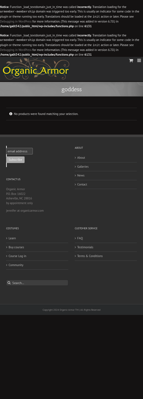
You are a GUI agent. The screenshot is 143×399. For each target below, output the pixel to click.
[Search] (9, 282)
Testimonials (85, 246)
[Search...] (37, 282)
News (80, 174)
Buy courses (16, 246)
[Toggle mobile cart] (131, 59)
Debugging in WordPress (16, 21)
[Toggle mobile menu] (139, 59)
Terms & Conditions (90, 255)
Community (16, 264)
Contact (82, 183)
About (81, 157)
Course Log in (17, 255)
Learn (12, 237)
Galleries (83, 166)
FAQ (80, 237)
